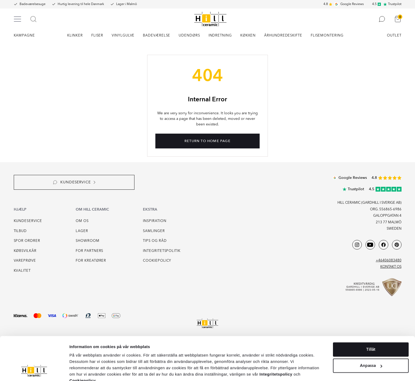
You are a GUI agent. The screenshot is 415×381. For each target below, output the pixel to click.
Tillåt (370, 325)
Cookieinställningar (308, 370)
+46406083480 (389, 260)
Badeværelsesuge (33, 4)
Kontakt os (391, 267)
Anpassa (371, 341)
